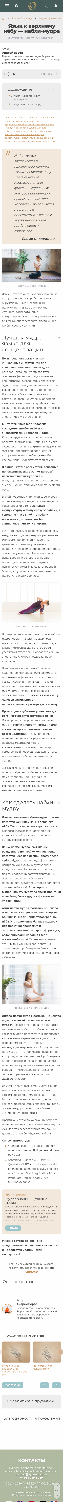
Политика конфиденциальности (31, 1495)
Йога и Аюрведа (22, 18)
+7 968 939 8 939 (31, 1477)
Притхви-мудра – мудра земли (43, 1367)
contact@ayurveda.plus (32, 1474)
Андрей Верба (31, 58)
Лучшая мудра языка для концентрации (25, 97)
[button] (3, 1352)
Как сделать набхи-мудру (26, 104)
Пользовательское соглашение (31, 1492)
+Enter (31, 1271)
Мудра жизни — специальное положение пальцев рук (14, 1370)
